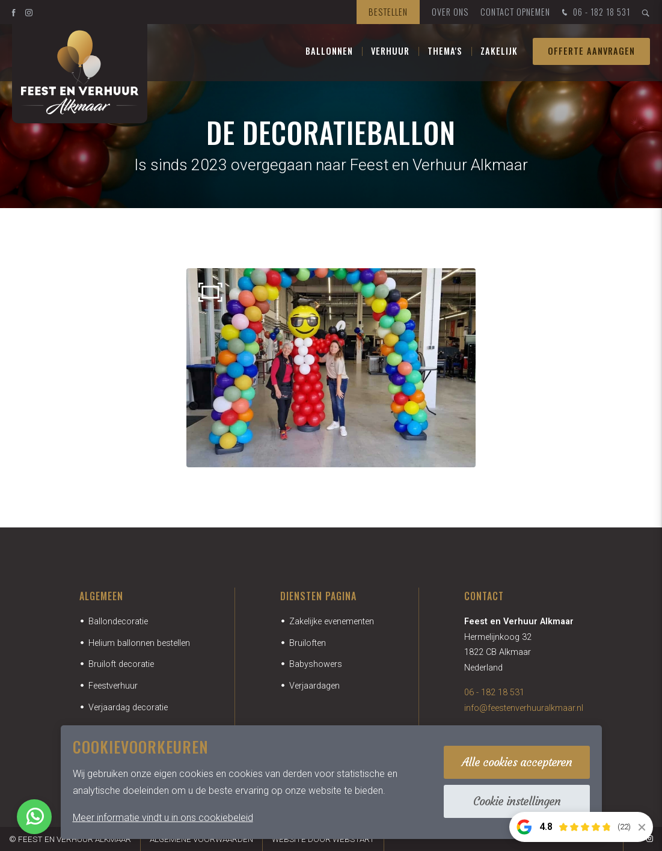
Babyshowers (315, 664)
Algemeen (101, 596)
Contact (484, 596)
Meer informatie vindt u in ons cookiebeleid (163, 817)
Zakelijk (499, 54)
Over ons (450, 11)
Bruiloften (307, 643)
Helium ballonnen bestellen (139, 643)
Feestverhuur (113, 686)
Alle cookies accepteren (517, 762)
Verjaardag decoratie (128, 707)
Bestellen (388, 11)
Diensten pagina (318, 596)
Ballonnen (329, 54)
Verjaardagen (314, 686)
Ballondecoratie (118, 621)
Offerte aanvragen (591, 54)
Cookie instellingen (516, 801)
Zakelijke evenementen (331, 621)
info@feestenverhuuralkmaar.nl (523, 708)
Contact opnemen (515, 11)
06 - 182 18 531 (594, 12)
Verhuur (390, 54)
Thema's (445, 54)
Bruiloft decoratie (121, 664)
